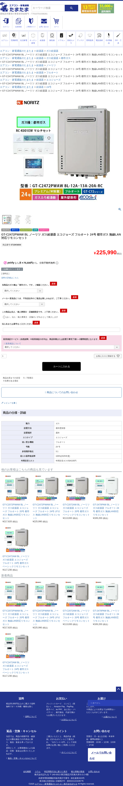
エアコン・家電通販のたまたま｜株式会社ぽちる (56, 784)
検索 (71, 8)
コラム (38, 771)
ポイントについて (69, 752)
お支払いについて (69, 720)
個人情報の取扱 (77, 771)
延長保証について (13, 343)
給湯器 (40, 50)
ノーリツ (51, 65)
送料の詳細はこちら (10, 278)
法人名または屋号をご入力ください (21, 324)
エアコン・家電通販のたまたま (17, 50)
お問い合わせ (94, 771)
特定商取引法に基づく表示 (55, 771)
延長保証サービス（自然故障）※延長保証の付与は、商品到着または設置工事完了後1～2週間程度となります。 (55, 339)
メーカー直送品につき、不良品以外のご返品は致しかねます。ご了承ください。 (40, 298)
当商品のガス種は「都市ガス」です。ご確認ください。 (29, 285)
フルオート (52, 72)
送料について (31, 716)
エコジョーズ (53, 79)
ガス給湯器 (52, 50)
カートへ (96, 703)
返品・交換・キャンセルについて (22, 758)
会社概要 (27, 771)
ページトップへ (118, 689)
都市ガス (66, 58)
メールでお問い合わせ (101, 755)
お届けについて (110, 717)
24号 (48, 87)
